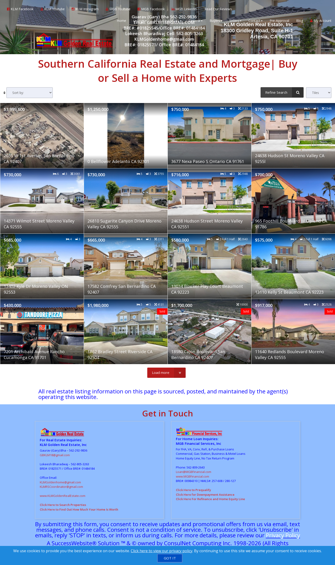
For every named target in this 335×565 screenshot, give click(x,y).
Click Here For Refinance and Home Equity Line (210, 499)
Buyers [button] (216, 21)
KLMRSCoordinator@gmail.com (61, 487)
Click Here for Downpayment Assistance (205, 494)
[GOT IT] (170, 558)
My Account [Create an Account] (321, 21)
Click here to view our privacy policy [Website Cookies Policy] (161, 550)
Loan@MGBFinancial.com (193, 472)
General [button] (196, 21)
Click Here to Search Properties (63, 505)
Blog (299, 21)
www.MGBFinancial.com (192, 476)
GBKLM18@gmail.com (55, 455)
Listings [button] (140, 21)
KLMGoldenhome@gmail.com (60, 482)
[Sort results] (29, 92)
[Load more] (166, 373)
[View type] (319, 92)
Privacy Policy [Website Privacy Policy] (283, 535)
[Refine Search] (282, 92)
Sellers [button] (235, 21)
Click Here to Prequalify (193, 490)
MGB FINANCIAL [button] (168, 21)
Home (121, 21)
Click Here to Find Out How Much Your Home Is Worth (79, 509)
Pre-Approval (279, 21)
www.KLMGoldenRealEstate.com (62, 496)
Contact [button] (255, 21)
